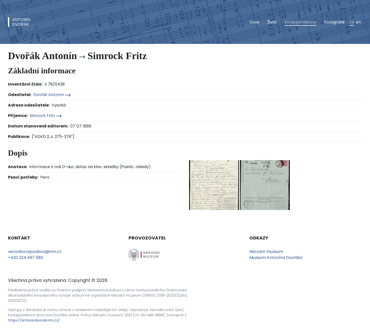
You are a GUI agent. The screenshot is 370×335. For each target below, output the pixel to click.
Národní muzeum (266, 251)
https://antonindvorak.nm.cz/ (34, 320)
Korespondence (300, 22)
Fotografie (334, 22)
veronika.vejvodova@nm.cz (34, 251)
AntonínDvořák (21, 22)
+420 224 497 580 (25, 257)
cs (352, 22)
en (358, 22)
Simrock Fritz (46, 115)
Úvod (254, 22)
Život (272, 22)
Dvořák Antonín (52, 95)
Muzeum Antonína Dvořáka (275, 257)
